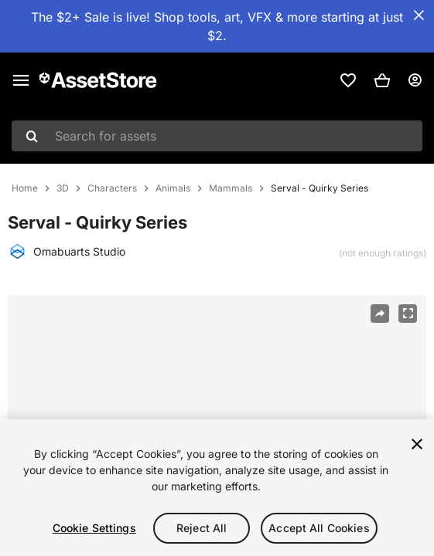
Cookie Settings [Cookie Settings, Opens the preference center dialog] (94, 527)
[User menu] (414, 80)
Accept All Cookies (319, 527)
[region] (217, 487)
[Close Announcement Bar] (418, 15)
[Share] (380, 313)
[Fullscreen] (407, 313)
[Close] (417, 444)
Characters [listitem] (112, 188)
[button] (382, 80)
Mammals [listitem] (230, 188)
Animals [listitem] (172, 188)
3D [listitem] (62, 188)
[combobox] (217, 135)
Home (25, 188)
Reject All (201, 527)
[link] (348, 80)
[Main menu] (20, 80)
